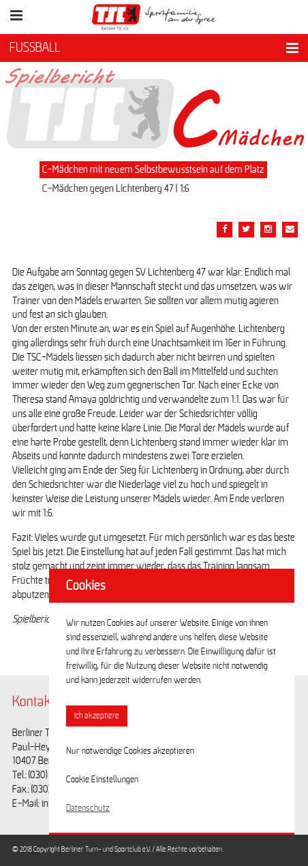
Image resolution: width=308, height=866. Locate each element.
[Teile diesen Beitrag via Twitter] (246, 229)
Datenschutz (88, 808)
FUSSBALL (35, 47)
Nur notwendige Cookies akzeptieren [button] (130, 751)
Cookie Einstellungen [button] (102, 779)
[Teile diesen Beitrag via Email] (268, 229)
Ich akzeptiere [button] (96, 716)
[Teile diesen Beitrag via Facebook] (224, 229)
